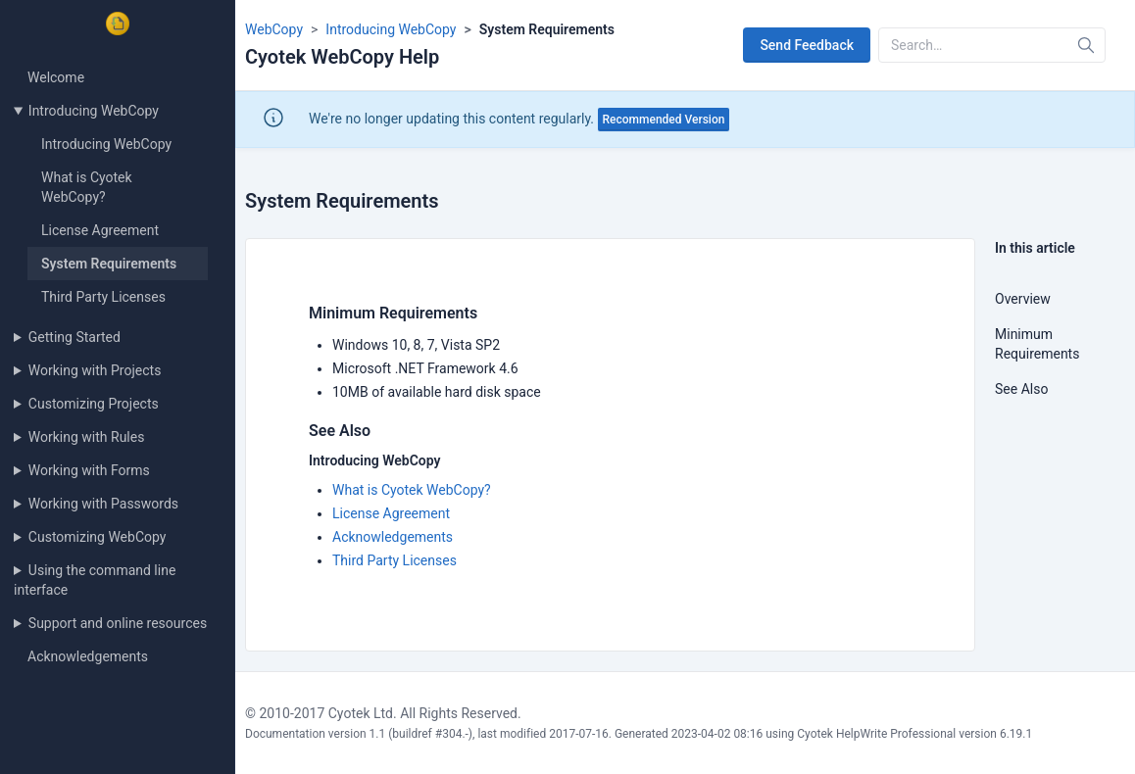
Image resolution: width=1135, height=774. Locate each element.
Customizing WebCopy (97, 537)
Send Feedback (807, 45)
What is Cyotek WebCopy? (411, 490)
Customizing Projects (93, 403)
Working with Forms (89, 470)
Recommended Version (664, 119)
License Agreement (100, 230)
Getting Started (74, 337)
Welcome (55, 77)
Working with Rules (86, 437)
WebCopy (274, 29)
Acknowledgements (87, 656)
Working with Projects (95, 370)
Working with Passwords (103, 503)
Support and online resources (117, 623)
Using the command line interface (94, 580)
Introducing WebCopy (93, 111)
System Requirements (108, 263)
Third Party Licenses (103, 297)
